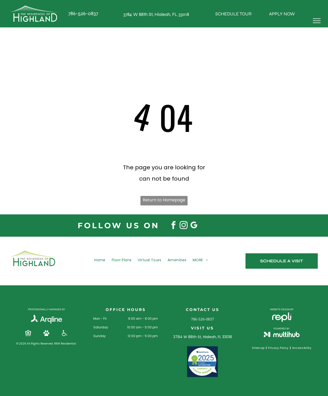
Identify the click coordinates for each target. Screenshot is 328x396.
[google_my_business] (193, 226)
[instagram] (183, 226)
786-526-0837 (83, 13)
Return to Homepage (164, 200)
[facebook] (173, 226)
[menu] (316, 20)
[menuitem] (100, 260)
